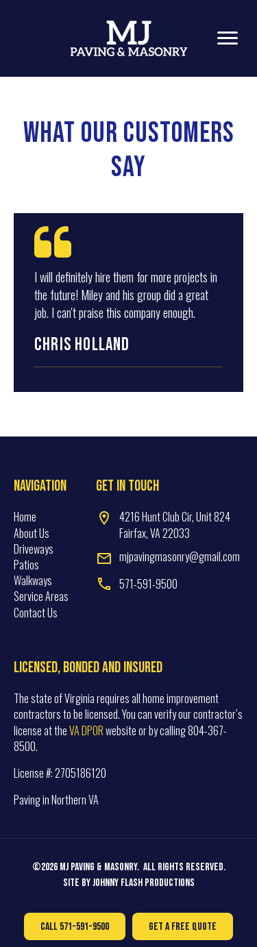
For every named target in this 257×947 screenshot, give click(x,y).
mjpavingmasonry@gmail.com (179, 556)
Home (25, 516)
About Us (31, 533)
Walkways (33, 580)
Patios (26, 564)
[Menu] (227, 38)
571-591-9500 (148, 584)
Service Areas (41, 596)
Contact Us (36, 612)
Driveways (33, 549)
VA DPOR (86, 730)
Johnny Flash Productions (144, 882)
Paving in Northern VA (56, 799)
